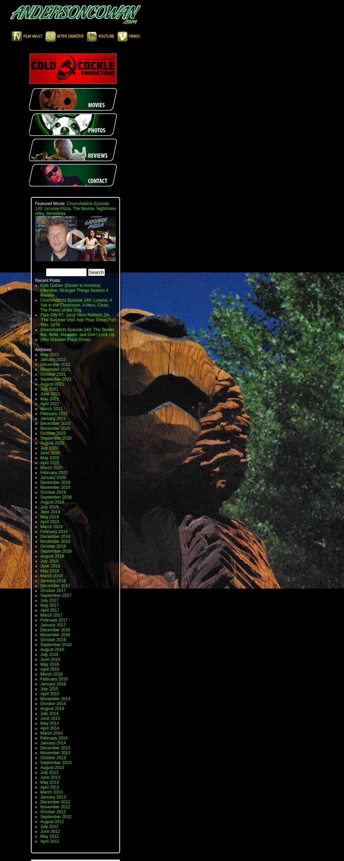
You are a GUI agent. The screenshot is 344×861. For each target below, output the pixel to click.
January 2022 (53, 359)
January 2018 (53, 580)
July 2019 (49, 507)
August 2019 (52, 502)
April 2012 (49, 841)
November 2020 (55, 428)
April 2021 (49, 403)
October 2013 (53, 757)
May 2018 (49, 570)
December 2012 (55, 802)
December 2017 (55, 585)
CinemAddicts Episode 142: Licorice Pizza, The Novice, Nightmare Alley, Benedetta (75, 208)
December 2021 (55, 364)
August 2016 (52, 649)
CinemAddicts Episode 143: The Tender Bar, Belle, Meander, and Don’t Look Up (77, 332)
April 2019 (49, 521)
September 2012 (56, 816)
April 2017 (49, 610)
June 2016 (50, 659)
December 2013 (55, 747)
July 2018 (49, 561)
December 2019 (55, 482)
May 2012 (49, 836)
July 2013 (49, 772)
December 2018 (55, 536)
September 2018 (56, 551)
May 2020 (49, 457)
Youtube (101, 36)
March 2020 (51, 467)
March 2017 (51, 615)
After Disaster (65, 36)
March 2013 (51, 792)
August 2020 (52, 443)
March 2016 (51, 674)
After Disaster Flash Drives (65, 339)
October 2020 (53, 433)
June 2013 (50, 777)
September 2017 (56, 595)
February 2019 (54, 531)
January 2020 (53, 477)
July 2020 (49, 448)
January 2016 (53, 684)
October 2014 (53, 703)
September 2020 (56, 438)
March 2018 (51, 575)
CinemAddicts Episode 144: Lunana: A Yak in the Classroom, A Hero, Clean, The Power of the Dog (76, 305)
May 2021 (49, 398)
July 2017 (49, 600)
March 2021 (51, 408)
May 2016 (49, 664)
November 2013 (55, 752)
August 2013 (52, 767)
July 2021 (49, 389)
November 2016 (55, 634)
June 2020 (50, 453)
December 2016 (55, 629)
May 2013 (49, 782)
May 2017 (49, 605)
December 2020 (55, 423)
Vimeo (128, 36)
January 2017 (53, 625)
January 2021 (53, 418)
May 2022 (49, 354)
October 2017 (53, 590)
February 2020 (54, 472)
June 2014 (50, 718)
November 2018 (55, 541)
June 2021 (50, 394)
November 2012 (55, 806)
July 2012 (49, 826)
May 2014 (49, 723)
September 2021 (56, 379)
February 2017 (54, 620)
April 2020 (49, 462)
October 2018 (53, 546)
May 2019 (49, 516)
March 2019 (51, 526)
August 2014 (52, 708)
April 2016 (49, 669)
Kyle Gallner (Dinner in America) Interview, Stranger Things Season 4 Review (74, 290)
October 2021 (53, 374)
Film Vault (27, 36)
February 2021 (54, 413)
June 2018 (50, 566)
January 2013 (53, 797)
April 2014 (49, 728)
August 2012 (52, 821)
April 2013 (49, 787)
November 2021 (55, 369)
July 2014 (49, 713)
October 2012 (53, 811)
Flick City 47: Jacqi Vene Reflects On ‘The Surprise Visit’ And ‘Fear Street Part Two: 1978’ (78, 320)
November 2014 (55, 698)
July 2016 (49, 654)
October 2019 (53, 492)
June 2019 (50, 512)
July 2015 (49, 688)
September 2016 (56, 644)
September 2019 (56, 497)
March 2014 (51, 733)
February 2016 (54, 679)
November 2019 (55, 487)
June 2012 (50, 831)
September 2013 (56, 762)
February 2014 (54, 738)
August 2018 (52, 556)
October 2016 (53, 639)
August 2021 (52, 384)
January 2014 (53, 743)
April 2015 (49, 693)
